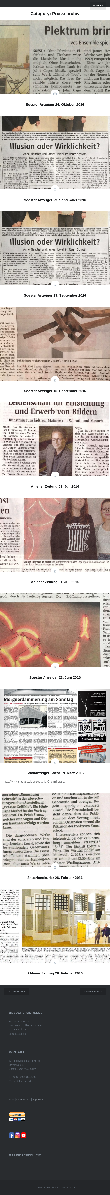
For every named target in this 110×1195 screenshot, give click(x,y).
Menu (99, 5)
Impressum (38, 1099)
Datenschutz (23, 1099)
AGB (11, 1099)
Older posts (16, 991)
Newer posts (93, 991)
